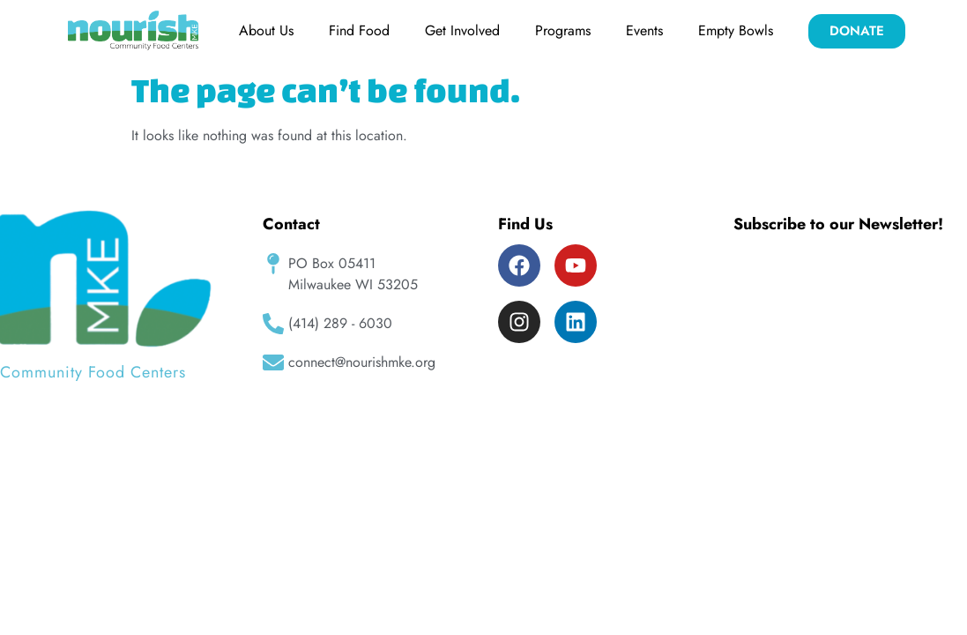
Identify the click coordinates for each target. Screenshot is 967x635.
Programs (563, 30)
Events (644, 30)
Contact (291, 224)
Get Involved (462, 30)
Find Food (359, 30)
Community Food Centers (93, 372)
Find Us (525, 224)
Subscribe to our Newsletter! (838, 224)
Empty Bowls (735, 30)
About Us (266, 30)
